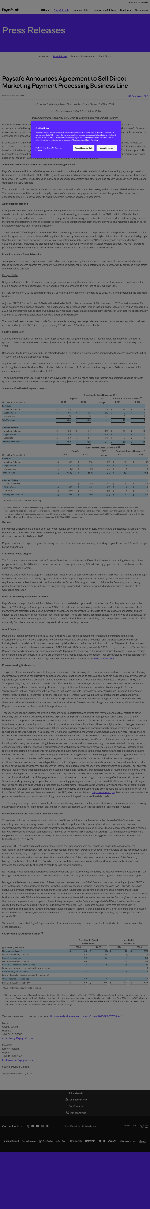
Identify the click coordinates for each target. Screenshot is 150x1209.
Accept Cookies (106, 148)
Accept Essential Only (84, 148)
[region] (76, 139)
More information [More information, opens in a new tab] (91, 140)
